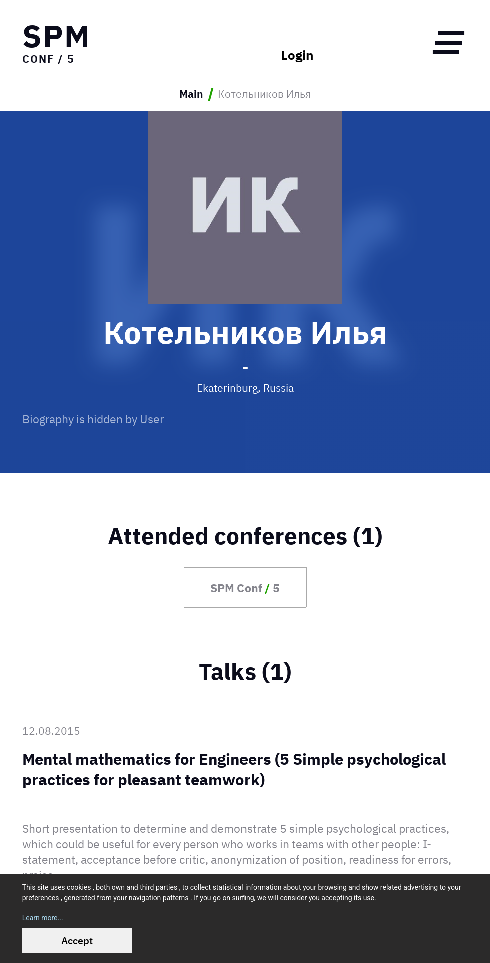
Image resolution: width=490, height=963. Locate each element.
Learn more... (42, 918)
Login (297, 55)
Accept (77, 940)
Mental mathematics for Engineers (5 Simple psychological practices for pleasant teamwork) (234, 769)
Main (191, 94)
